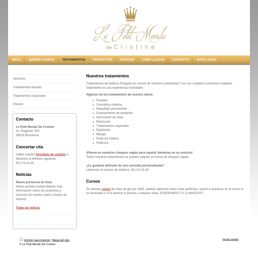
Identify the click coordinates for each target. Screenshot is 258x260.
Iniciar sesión (230, 239)
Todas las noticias (28, 207)
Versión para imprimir (34, 240)
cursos (106, 189)
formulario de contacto (51, 154)
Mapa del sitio (61, 240)
